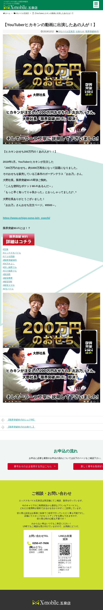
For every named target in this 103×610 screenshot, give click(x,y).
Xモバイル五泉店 (66, 31)
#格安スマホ (9, 285)
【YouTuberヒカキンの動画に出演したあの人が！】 (54, 13)
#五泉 (5, 249)
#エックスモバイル (12, 253)
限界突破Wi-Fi (92, 31)
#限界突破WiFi (10, 260)
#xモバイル (8, 289)
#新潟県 (6, 274)
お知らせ (80, 31)
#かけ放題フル (10, 271)
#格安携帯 (7, 278)
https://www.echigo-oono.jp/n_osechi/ (26, 217)
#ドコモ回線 (9, 256)
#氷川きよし (9, 264)
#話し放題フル (10, 267)
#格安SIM (7, 282)
